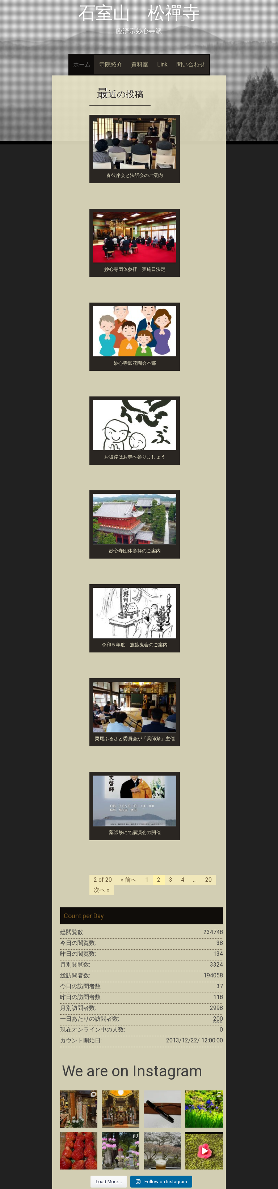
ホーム (81, 64)
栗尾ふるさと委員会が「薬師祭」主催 (135, 738)
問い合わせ (190, 64)
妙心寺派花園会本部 (135, 363)
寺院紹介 (110, 64)
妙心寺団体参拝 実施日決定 (134, 269)
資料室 (139, 64)
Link (162, 64)
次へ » (102, 889)
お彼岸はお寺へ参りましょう (134, 457)
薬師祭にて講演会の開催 (135, 832)
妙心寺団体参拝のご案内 (135, 551)
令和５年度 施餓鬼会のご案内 (135, 644)
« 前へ (128, 879)
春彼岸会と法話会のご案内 (134, 175)
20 (208, 879)
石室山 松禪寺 (139, 13)
